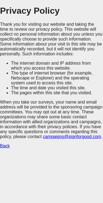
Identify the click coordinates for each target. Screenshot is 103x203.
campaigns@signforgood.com (72, 136)
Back (5, 146)
